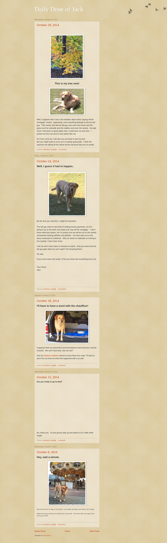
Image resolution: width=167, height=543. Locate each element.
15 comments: (62, 289)
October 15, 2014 (48, 377)
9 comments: (62, 365)
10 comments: (62, 149)
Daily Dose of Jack (59, 9)
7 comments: (62, 440)
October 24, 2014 (48, 161)
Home (67, 531)
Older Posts (94, 531)
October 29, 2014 (48, 25)
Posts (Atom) (47, 535)
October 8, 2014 (47, 452)
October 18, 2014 (48, 300)
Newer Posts (40, 531)
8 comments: (62, 524)
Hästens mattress (51, 356)
